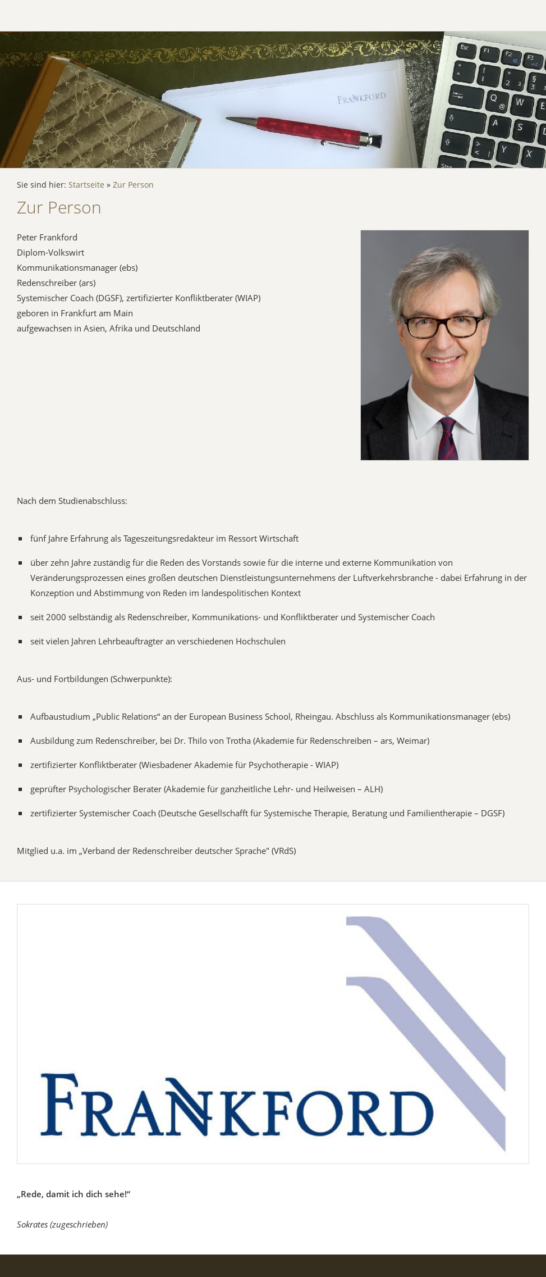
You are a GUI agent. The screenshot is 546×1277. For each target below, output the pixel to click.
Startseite (86, 185)
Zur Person (133, 185)
